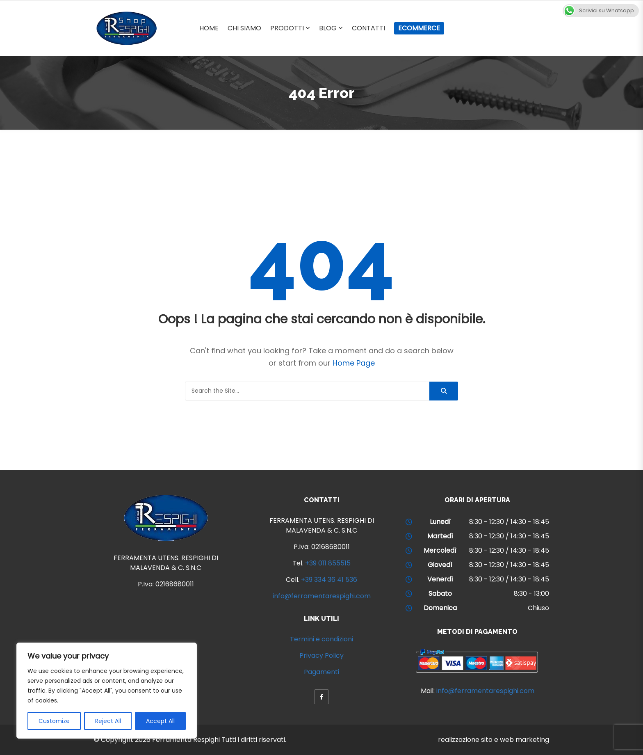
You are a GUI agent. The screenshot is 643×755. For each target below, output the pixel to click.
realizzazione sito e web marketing (493, 739)
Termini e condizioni (321, 639)
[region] (106, 691)
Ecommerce (419, 28)
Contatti (368, 28)
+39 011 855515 (328, 563)
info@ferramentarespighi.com (322, 596)
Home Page (354, 363)
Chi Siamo (244, 28)
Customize (54, 721)
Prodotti (287, 28)
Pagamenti (321, 672)
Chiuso (538, 608)
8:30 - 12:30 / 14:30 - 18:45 (509, 521)
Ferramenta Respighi (186, 739)
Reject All (108, 721)
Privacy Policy (321, 655)
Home (209, 28)
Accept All (160, 721)
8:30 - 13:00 (531, 593)
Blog (328, 28)
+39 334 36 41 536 (329, 579)
